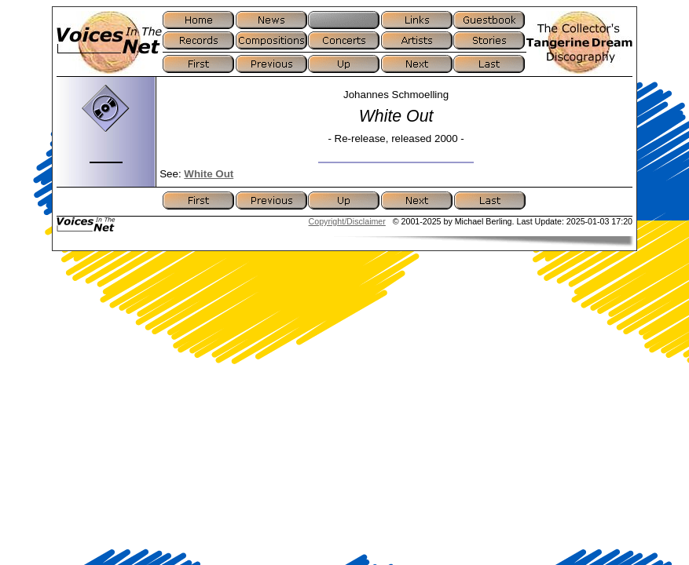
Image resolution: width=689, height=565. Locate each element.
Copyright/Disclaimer (347, 221)
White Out (208, 174)
